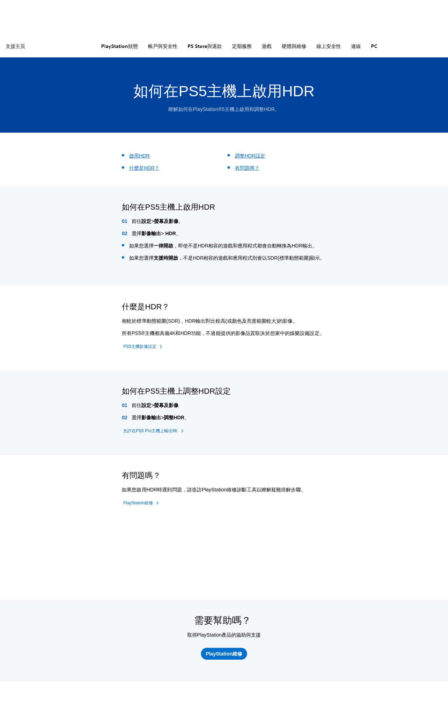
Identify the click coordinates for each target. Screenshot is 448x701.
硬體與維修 (294, 46)
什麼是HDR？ (144, 168)
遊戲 (267, 46)
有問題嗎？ (247, 168)
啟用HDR (139, 156)
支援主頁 (15, 46)
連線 (356, 46)
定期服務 (242, 46)
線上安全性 (328, 46)
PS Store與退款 (205, 46)
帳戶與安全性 (162, 46)
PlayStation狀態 (119, 46)
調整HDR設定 (250, 156)
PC (374, 46)
